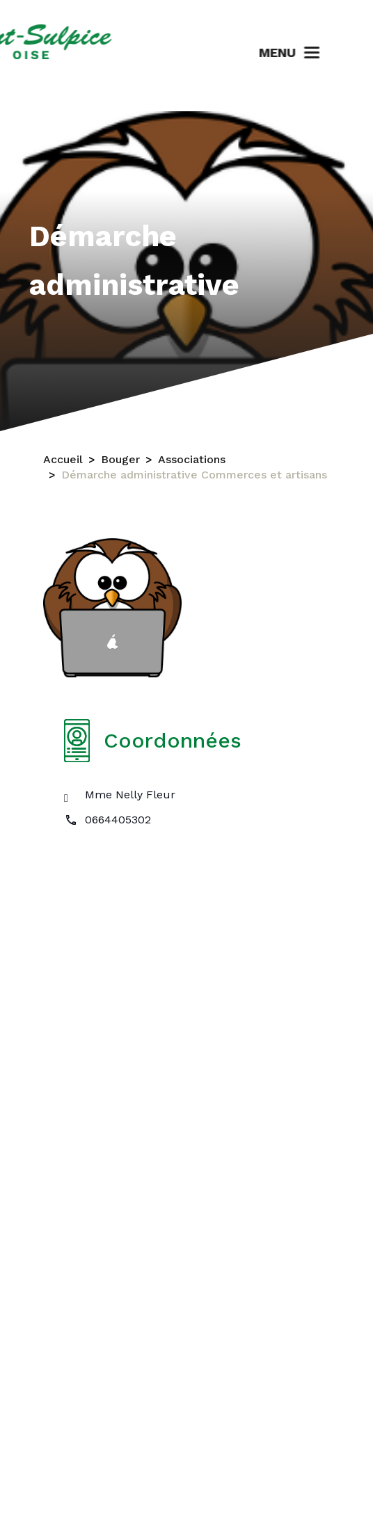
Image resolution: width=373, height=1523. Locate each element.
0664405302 (118, 819)
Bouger (120, 460)
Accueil (63, 460)
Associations (191, 460)
